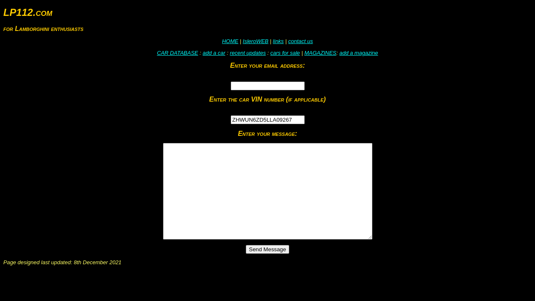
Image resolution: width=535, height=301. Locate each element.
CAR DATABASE (177, 53)
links (278, 41)
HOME (230, 41)
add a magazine (358, 53)
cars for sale (285, 53)
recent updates (248, 53)
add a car (214, 53)
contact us (300, 41)
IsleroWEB (255, 41)
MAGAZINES (320, 53)
